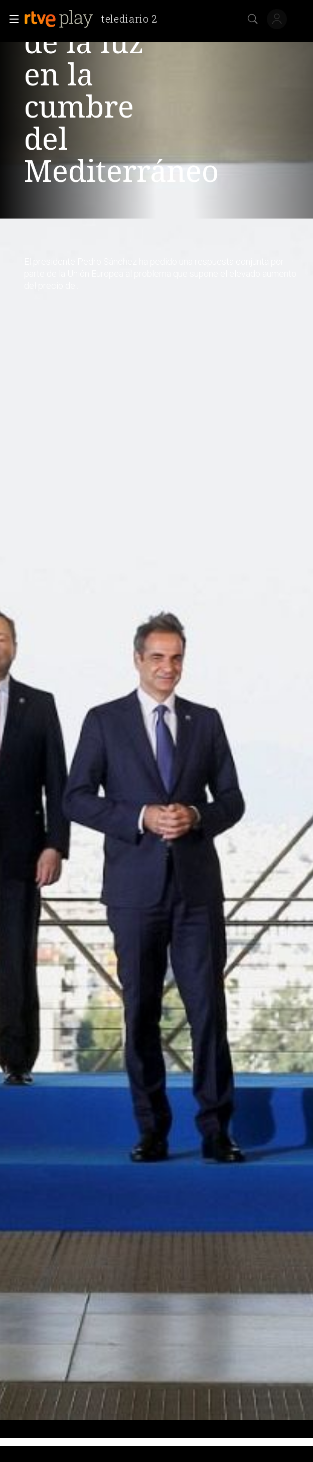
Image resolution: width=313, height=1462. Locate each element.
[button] (11, 19)
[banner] (95, 19)
